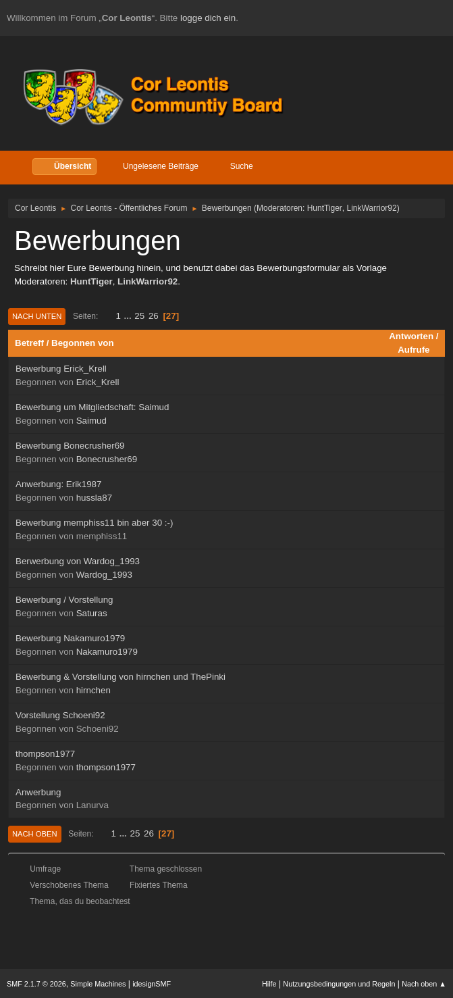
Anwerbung (38, 792)
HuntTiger (324, 208)
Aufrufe (413, 350)
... (129, 316)
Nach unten (36, 316)
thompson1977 (45, 754)
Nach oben (34, 834)
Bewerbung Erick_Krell (61, 369)
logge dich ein (208, 18)
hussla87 (94, 498)
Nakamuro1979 (107, 652)
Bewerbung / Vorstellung (64, 600)
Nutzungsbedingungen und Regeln (339, 984)
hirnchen (93, 690)
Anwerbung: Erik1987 (58, 484)
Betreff (29, 343)
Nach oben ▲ (424, 984)
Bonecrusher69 (106, 459)
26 (154, 316)
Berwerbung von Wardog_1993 (78, 561)
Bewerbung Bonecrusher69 (70, 446)
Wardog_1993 (104, 575)
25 (139, 316)
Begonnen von (82, 343)
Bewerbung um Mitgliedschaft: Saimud (92, 407)
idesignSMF (151, 984)
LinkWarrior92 (372, 208)
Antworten (411, 336)
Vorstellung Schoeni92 (60, 715)
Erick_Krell (97, 382)
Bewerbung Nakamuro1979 (70, 638)
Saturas (91, 613)
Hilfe (269, 984)
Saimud (91, 421)
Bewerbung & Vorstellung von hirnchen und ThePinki (120, 677)
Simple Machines (98, 984)
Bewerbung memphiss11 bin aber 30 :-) (94, 523)
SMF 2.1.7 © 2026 (36, 984)
